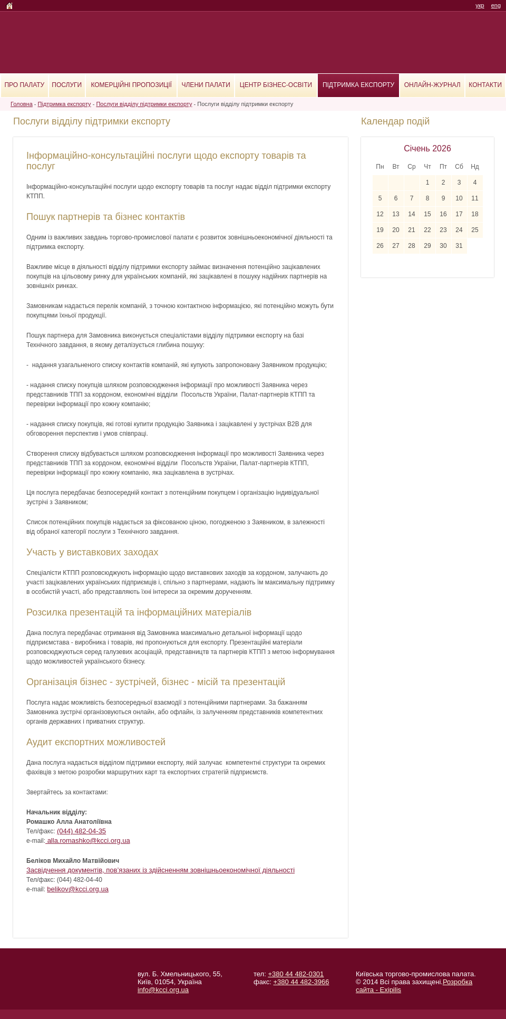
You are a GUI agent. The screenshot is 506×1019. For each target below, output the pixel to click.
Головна (22, 104)
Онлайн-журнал (432, 85)
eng (496, 5)
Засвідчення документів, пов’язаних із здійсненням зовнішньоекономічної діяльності (160, 870)
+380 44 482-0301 (296, 974)
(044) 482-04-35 (81, 831)
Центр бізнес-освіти (276, 85)
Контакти (485, 85)
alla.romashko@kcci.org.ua (87, 840)
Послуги (67, 85)
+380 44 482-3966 (301, 982)
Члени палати (206, 85)
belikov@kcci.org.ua (78, 889)
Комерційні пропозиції (131, 85)
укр (479, 5)
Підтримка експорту (358, 85)
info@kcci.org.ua (163, 990)
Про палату (24, 85)
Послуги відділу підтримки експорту (144, 104)
